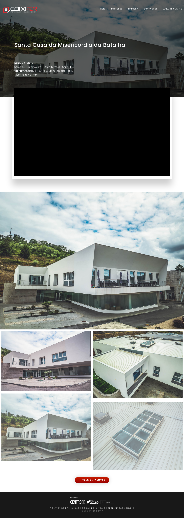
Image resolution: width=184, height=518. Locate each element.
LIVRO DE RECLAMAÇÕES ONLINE (115, 508)
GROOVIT (97, 511)
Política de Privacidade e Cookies (72, 508)
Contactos (151, 9)
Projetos (116, 9)
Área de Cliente (172, 9)
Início (102, 9)
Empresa (133, 9)
